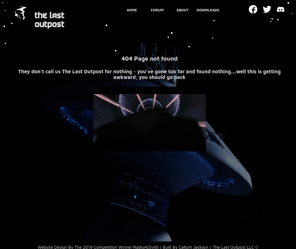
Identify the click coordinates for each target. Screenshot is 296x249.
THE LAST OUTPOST (49, 20)
